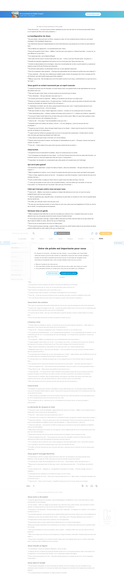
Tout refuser (62, 47)
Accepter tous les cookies (68, 43)
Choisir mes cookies (53, 43)
